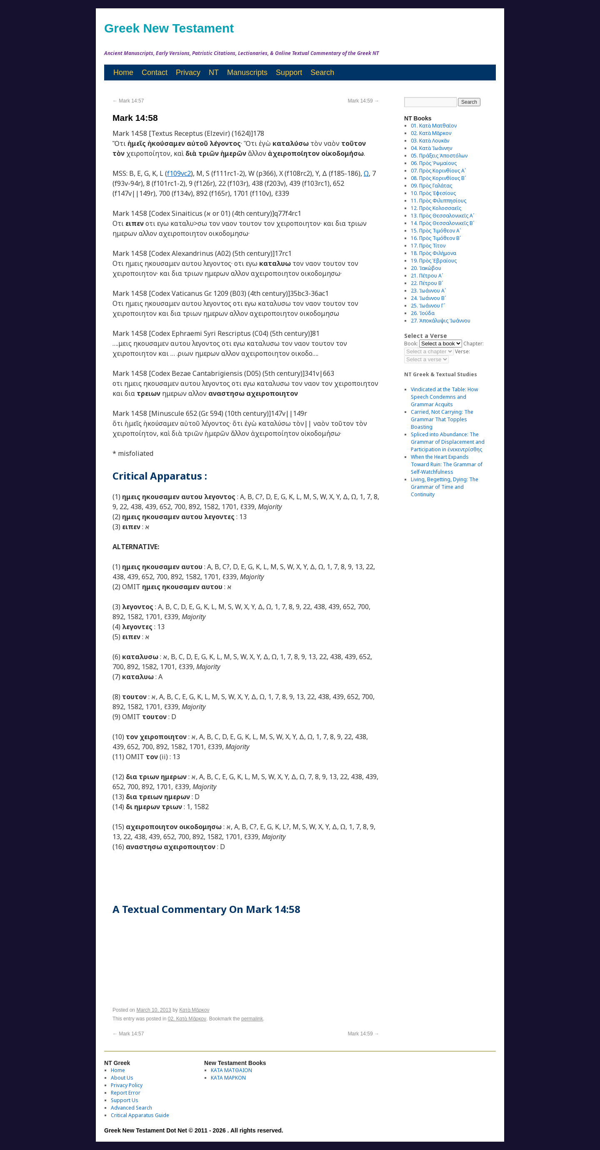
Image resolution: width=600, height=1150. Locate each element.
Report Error (125, 1092)
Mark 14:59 (363, 101)
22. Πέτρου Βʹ (427, 283)
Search (322, 72)
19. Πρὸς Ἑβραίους (434, 260)
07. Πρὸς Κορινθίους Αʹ (438, 170)
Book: (411, 343)
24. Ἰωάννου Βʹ (428, 298)
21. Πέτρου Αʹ (427, 275)
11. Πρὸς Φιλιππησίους (438, 200)
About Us (122, 1077)
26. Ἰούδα (423, 313)
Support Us (124, 1100)
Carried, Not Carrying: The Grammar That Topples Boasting (442, 419)
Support (289, 72)
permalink (252, 1019)
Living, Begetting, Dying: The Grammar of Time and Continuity (444, 487)
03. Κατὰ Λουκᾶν (430, 140)
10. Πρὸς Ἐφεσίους (433, 193)
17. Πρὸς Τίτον (428, 245)
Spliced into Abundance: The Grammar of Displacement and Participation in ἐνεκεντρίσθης (448, 442)
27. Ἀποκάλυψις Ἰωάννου (440, 320)
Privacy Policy (126, 1085)
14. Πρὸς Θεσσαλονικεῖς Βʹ (442, 223)
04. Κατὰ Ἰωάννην (431, 148)
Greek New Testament (169, 28)
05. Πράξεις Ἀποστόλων (439, 155)
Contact (155, 72)
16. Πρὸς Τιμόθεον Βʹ (436, 238)
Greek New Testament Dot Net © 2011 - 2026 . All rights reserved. (193, 1130)
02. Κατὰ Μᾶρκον (187, 1019)
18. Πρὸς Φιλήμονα (433, 253)
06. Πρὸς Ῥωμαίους (434, 163)
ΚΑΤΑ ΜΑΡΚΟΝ (228, 1077)
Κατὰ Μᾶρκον (194, 1010)
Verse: (462, 351)
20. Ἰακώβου (426, 268)
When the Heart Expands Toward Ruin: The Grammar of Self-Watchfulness (446, 464)
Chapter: (473, 343)
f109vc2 (179, 173)
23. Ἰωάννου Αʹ (428, 290)
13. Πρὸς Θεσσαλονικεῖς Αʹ (442, 215)
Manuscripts (247, 72)
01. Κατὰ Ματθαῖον (434, 125)
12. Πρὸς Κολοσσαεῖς (436, 208)
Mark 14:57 (128, 101)
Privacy (188, 72)
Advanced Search (131, 1107)
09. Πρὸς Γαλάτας (431, 185)
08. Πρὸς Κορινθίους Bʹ (438, 178)
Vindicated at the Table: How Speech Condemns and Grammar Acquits (444, 397)
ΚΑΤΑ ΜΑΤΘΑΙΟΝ (231, 1070)
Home (123, 72)
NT (214, 72)
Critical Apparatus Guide (140, 1115)
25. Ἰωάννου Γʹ (428, 305)
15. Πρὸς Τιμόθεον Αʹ (436, 230)
